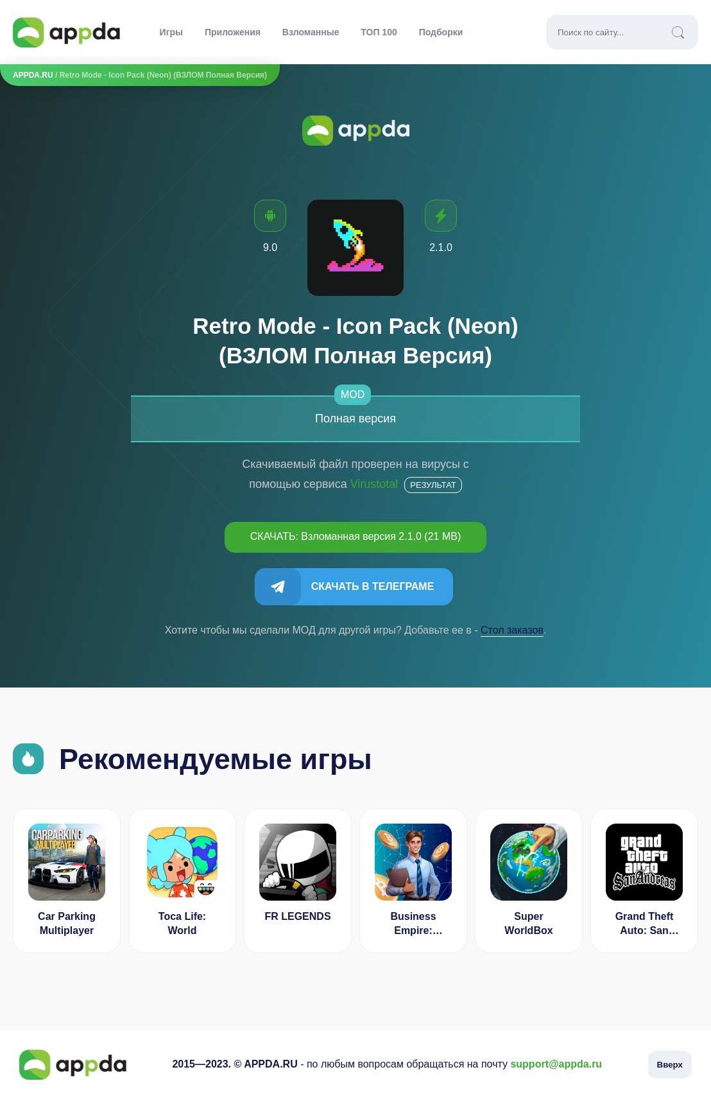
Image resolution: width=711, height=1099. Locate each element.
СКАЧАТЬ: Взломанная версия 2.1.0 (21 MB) (355, 536)
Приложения (233, 32)
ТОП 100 (379, 32)
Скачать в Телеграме (372, 586)
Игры (171, 32)
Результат (433, 485)
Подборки (441, 32)
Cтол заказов (512, 630)
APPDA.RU (33, 75)
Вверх (670, 1064)
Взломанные (310, 32)
